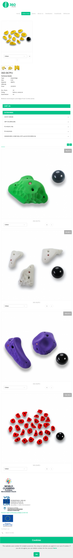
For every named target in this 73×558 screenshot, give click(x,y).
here (55, 548)
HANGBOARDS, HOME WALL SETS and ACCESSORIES (20, 136)
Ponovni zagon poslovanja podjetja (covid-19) (14, 512)
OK (36, 554)
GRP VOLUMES (9, 121)
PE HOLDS (8, 131)
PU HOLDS (8, 126)
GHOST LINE (8, 117)
